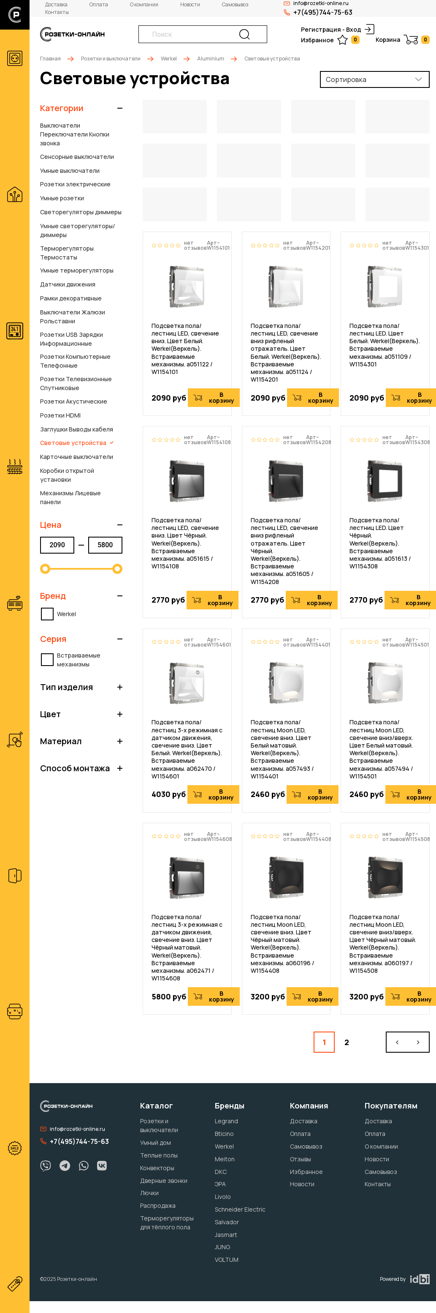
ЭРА (220, 1184)
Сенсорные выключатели (77, 157)
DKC (221, 1172)
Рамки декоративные (71, 298)
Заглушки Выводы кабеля (76, 429)
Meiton (225, 1159)
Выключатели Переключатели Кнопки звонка (74, 134)
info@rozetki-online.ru (72, 1129)
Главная (50, 58)
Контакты (57, 12)
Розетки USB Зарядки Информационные (71, 338)
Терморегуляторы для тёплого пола (167, 1222)
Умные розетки (62, 198)
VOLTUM (226, 1260)
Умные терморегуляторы (77, 270)
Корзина (403, 39)
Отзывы (300, 1159)
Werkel (169, 58)
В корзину (213, 397)
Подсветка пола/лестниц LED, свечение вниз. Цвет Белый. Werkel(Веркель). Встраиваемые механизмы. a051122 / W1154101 (185, 349)
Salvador (227, 1222)
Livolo (223, 1197)
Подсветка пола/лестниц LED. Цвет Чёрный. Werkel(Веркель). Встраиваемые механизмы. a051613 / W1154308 (380, 543)
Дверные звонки (163, 1181)
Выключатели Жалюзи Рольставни (72, 316)
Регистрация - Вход (337, 29)
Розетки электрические (75, 184)
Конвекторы (157, 1168)
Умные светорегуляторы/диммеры (77, 230)
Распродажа (158, 1205)
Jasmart (226, 1235)
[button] (81, 108)
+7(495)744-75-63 (318, 12)
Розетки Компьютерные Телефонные (75, 360)
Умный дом (155, 1142)
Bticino (224, 1134)
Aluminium (210, 58)
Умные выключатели (70, 171)
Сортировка (346, 79)
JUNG (222, 1247)
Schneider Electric (240, 1209)
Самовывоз (235, 4)
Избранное (330, 40)
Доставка (56, 4)
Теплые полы (159, 1155)
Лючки (149, 1193)
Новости (190, 4)
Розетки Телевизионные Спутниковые (76, 383)
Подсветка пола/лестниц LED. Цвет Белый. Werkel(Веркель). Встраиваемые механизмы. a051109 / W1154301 (384, 345)
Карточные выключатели (76, 457)
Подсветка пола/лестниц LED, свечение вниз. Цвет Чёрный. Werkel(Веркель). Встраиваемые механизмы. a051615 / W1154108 (185, 543)
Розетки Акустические (73, 401)
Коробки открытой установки (67, 475)
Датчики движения (67, 284)
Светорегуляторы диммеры (81, 212)
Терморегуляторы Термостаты (67, 252)
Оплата (98, 4)
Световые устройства (77, 443)
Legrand (226, 1121)
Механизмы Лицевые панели (70, 497)
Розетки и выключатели (111, 58)
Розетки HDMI (60, 415)
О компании (144, 4)
